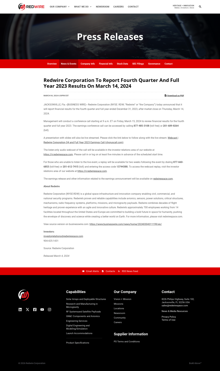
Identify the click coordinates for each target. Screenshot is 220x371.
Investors (184, 8)
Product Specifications (77, 342)
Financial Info (106, 63)
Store (192, 8)
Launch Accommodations (79, 333)
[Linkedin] (20, 309)
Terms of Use (168, 320)
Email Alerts (92, 271)
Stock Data (122, 63)
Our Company (60, 6)
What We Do (83, 6)
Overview (52, 63)
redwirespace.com (163, 178)
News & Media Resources (175, 311)
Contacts (110, 271)
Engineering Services (76, 321)
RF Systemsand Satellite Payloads (83, 311)
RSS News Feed (130, 271)
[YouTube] (42, 309)
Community (120, 317)
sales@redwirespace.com (175, 305)
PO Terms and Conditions (127, 341)
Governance (154, 63)
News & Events (68, 63)
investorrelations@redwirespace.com (63, 236)
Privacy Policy (169, 316)
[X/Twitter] (27, 309)
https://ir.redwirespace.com (58, 154)
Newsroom (102, 6)
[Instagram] (49, 309)
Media (177, 8)
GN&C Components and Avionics (83, 316)
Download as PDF (174, 95)
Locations (119, 308)
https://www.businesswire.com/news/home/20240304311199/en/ (126, 224)
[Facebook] (35, 309)
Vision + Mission (122, 299)
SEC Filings (138, 63)
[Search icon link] (200, 6)
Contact (133, 6)
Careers (118, 6)
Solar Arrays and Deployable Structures (86, 299)
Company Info (88, 63)
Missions (118, 304)
